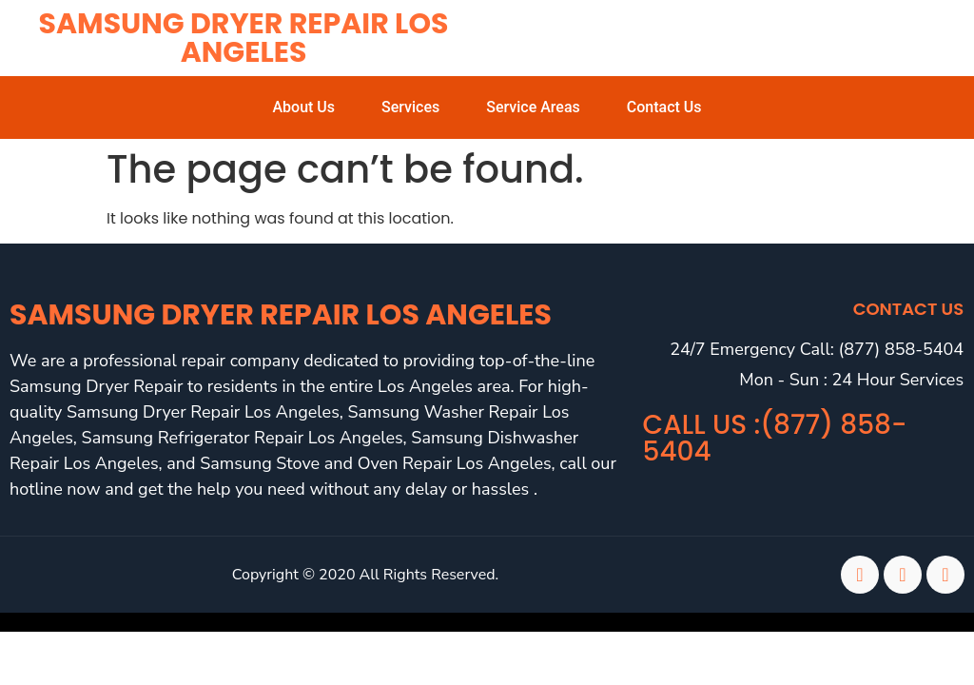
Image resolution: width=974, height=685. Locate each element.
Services (410, 107)
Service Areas (533, 107)
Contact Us (664, 107)
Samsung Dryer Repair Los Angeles (244, 38)
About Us (303, 107)
